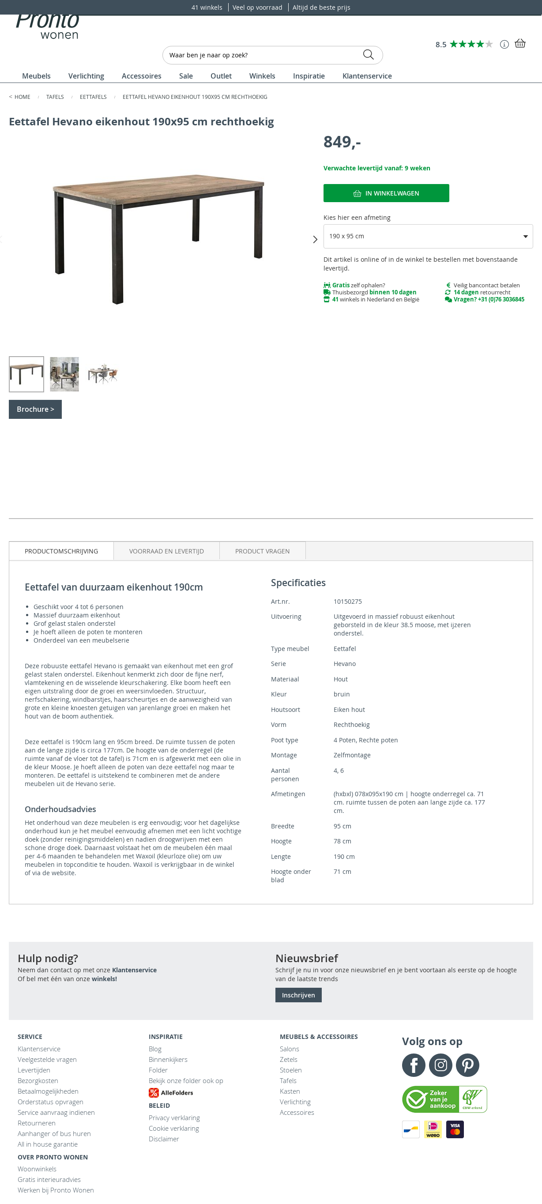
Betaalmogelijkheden (48, 1091)
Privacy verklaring (174, 1117)
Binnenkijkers (168, 1059)
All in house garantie (48, 1144)
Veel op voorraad (258, 7)
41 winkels (208, 7)
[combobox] (272, 55)
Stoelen (291, 1069)
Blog (155, 1048)
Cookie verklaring (174, 1128)
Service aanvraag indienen (56, 1112)
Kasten (290, 1091)
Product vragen (262, 551)
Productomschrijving (61, 551)
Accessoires (297, 1112)
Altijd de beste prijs (321, 7)
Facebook (413, 1065)
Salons (289, 1048)
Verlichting (295, 1101)
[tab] (61, 551)
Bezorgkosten (38, 1080)
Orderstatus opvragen (50, 1101)
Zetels (288, 1059)
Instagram (440, 1065)
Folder (158, 1069)
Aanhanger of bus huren (54, 1133)
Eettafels (94, 96)
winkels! (104, 978)
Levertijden (34, 1069)
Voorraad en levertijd (166, 551)
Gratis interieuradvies (49, 1179)
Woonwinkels (37, 1168)
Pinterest (467, 1065)
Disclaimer (164, 1138)
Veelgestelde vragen (47, 1059)
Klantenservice (134, 970)
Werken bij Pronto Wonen (56, 1189)
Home (23, 96)
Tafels (55, 96)
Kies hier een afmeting (357, 217)
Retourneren (37, 1122)
